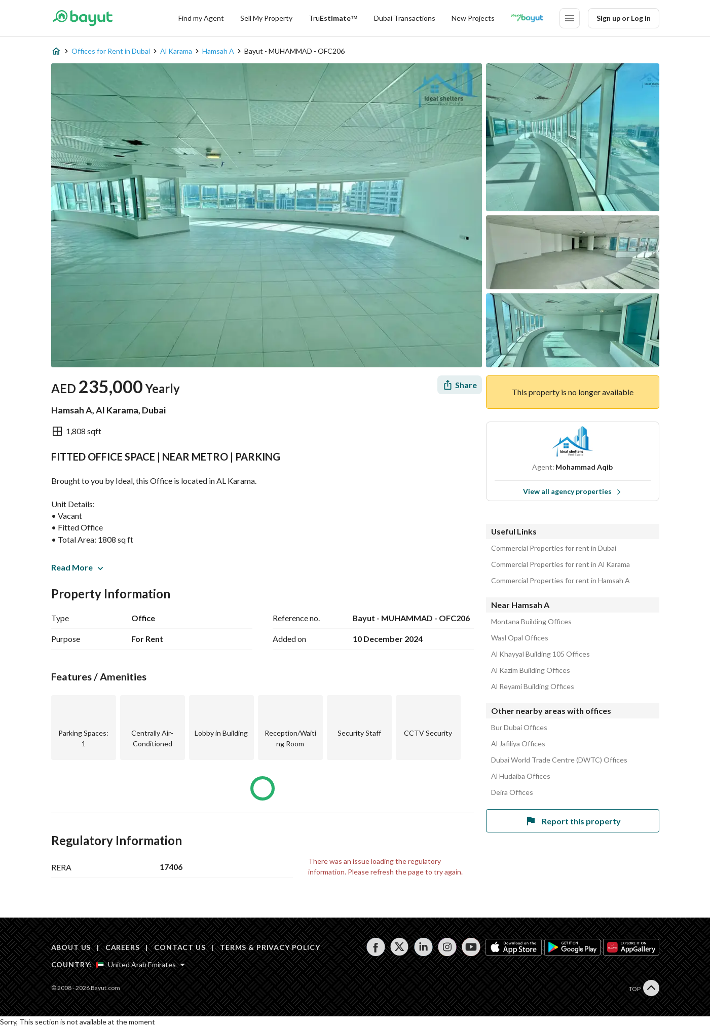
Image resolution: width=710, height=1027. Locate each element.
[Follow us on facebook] (375, 947)
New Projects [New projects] (473, 18)
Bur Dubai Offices (519, 728)
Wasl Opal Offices (519, 638)
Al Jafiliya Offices (518, 744)
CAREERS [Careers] (122, 947)
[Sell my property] (266, 18)
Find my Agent (201, 18)
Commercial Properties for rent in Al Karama (560, 564)
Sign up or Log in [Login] (623, 18)
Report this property (573, 821)
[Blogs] (527, 18)
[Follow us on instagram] (447, 947)
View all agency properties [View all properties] (572, 491)
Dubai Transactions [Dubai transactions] (404, 18)
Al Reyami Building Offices (532, 686)
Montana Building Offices (531, 622)
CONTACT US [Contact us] (179, 947)
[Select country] (140, 964)
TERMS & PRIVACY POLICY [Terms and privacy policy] (270, 947)
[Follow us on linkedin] (423, 947)
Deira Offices (512, 792)
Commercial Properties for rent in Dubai (553, 548)
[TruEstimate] (333, 18)
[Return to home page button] (83, 18)
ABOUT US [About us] (71, 947)
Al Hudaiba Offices (520, 776)
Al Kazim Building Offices (530, 670)
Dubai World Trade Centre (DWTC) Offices (559, 760)
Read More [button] (77, 567)
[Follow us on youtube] (471, 947)
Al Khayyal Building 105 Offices (540, 654)
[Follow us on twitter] (399, 947)
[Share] (459, 384)
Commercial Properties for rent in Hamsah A (560, 581)
